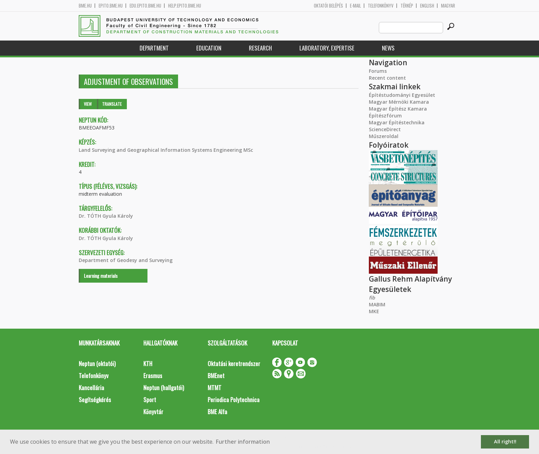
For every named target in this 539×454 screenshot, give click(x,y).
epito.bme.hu (111, 5)
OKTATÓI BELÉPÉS (328, 5)
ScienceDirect (385, 129)
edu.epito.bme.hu (145, 5)
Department (154, 48)
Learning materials (101, 275)
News (388, 48)
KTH (147, 363)
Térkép (406, 5)
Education (208, 48)
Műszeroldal (383, 136)
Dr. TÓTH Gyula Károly (106, 216)
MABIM (377, 304)
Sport (149, 399)
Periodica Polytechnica (234, 399)
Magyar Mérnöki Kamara (399, 102)
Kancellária (91, 387)
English (427, 5)
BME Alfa (217, 411)
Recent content (387, 78)
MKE (374, 311)
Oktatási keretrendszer (234, 363)
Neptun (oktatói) (97, 363)
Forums (378, 71)
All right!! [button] (505, 441)
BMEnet (216, 375)
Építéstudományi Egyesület (402, 95)
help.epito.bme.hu (184, 5)
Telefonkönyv (381, 5)
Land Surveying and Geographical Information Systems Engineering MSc (166, 150)
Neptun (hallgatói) (163, 387)
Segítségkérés (95, 399)
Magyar (448, 5)
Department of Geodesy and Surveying (126, 260)
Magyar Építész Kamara (398, 108)
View (88, 104)
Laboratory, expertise (326, 48)
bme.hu (85, 5)
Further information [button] (243, 441)
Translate (112, 104)
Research (260, 48)
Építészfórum (385, 115)
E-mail (355, 5)
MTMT (214, 387)
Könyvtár (153, 411)
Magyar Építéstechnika (397, 122)
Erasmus (152, 375)
